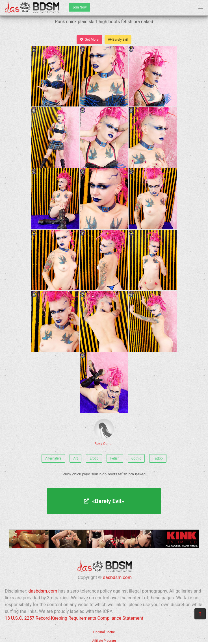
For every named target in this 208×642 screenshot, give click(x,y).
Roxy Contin (104, 432)
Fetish (115, 458)
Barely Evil (118, 40)
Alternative (53, 458)
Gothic (136, 458)
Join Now (79, 7)
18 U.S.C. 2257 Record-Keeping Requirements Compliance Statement (74, 618)
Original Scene (104, 632)
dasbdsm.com (117, 577)
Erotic (94, 458)
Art (75, 458)
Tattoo (157, 458)
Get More (89, 40)
